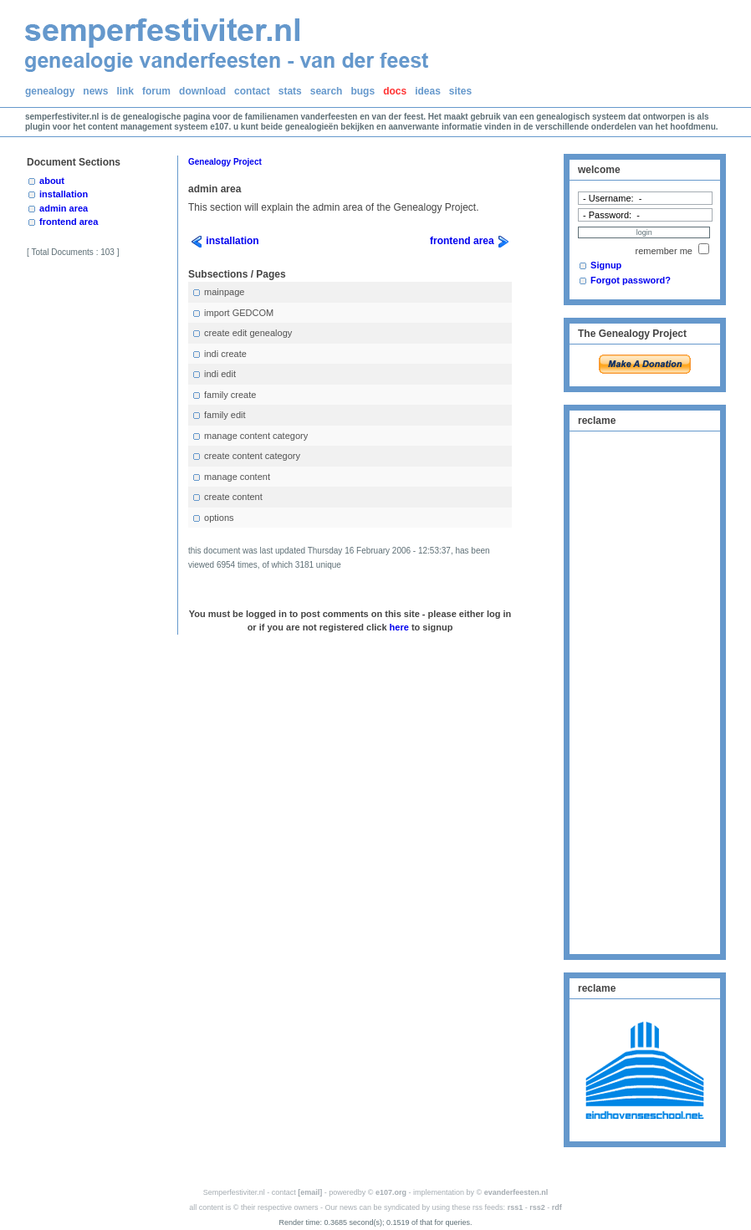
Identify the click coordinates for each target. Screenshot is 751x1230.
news (95, 91)
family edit (219, 415)
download (202, 91)
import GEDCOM (232, 313)
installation (63, 194)
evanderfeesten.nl (516, 1192)
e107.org (391, 1192)
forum (156, 91)
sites (460, 91)
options (213, 518)
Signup (605, 265)
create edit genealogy (242, 333)
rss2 (537, 1207)
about (51, 181)
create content (227, 497)
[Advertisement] (645, 691)
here (399, 627)
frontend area (68, 222)
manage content (231, 477)
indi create (219, 354)
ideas (428, 91)
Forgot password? (630, 280)
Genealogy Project (225, 161)
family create (224, 395)
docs (394, 91)
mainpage (218, 292)
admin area (63, 208)
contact (252, 91)
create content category (246, 456)
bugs (362, 91)
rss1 (516, 1207)
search (326, 91)
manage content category (250, 436)
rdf (557, 1207)
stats (290, 91)
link (125, 91)
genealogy (49, 91)
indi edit (214, 374)
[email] (310, 1192)
